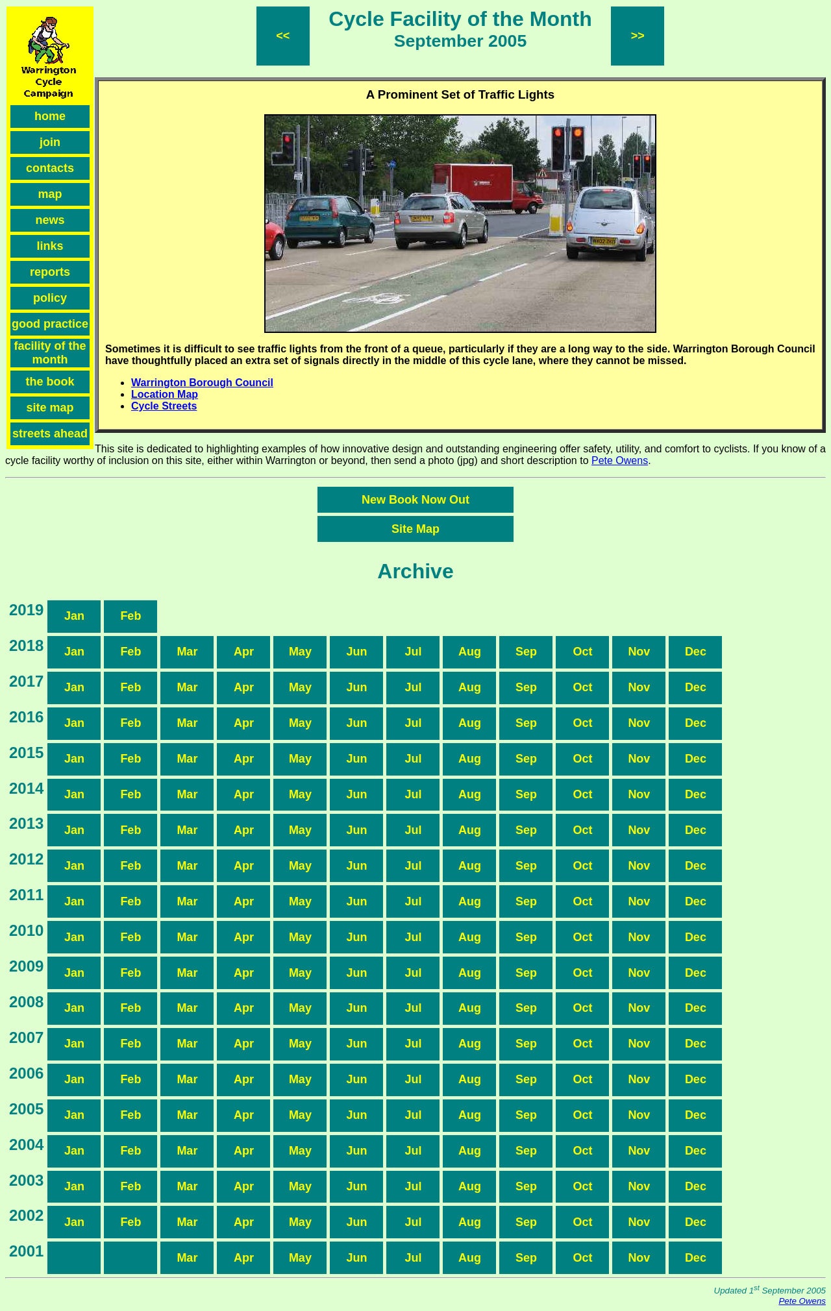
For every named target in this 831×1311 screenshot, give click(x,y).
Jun (356, 651)
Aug (469, 651)
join (50, 142)
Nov (639, 651)
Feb (130, 615)
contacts (50, 168)
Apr (244, 651)
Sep (526, 651)
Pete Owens (619, 460)
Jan (74, 615)
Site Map (415, 528)
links (49, 245)
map (50, 194)
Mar (187, 651)
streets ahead (50, 433)
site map (49, 407)
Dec (695, 651)
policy (50, 297)
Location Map (164, 394)
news (49, 220)
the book (50, 381)
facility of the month (50, 352)
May (300, 651)
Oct (582, 651)
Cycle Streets (164, 405)
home (50, 116)
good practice (50, 323)
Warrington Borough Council (202, 382)
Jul (412, 651)
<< (283, 35)
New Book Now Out (415, 499)
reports (50, 271)
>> (638, 35)
